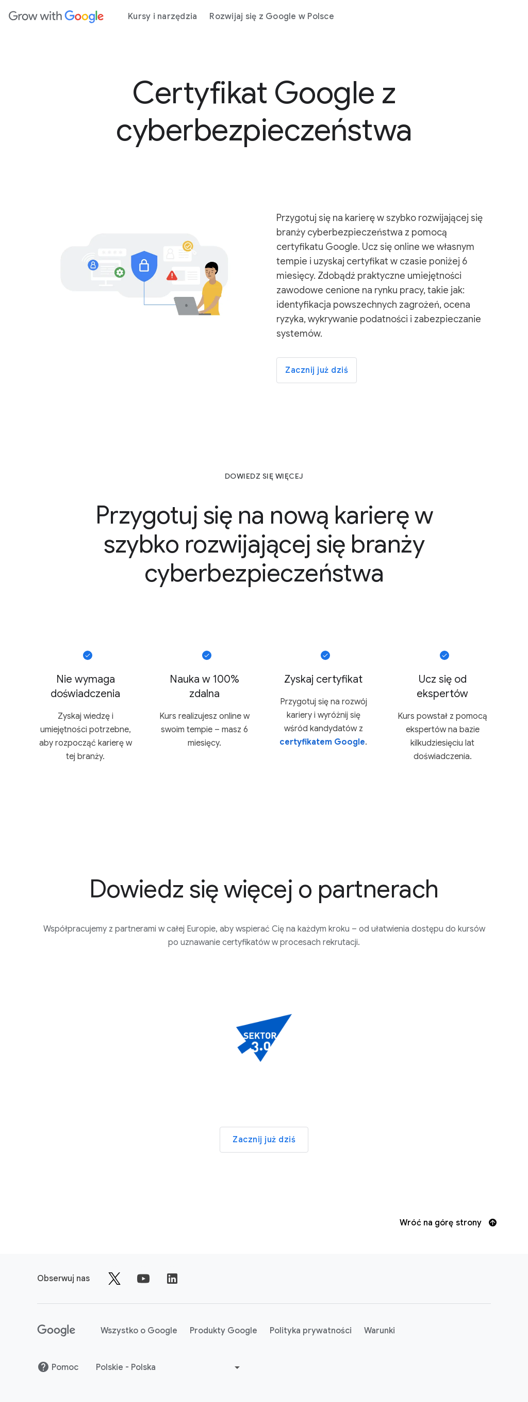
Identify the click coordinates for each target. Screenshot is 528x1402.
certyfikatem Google (322, 742)
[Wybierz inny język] (169, 1367)
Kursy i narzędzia (162, 16)
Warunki (379, 1331)
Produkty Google (223, 1331)
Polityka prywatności (311, 1331)
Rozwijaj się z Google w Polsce (271, 16)
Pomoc (57, 1367)
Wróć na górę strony (448, 1223)
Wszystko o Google (139, 1331)
